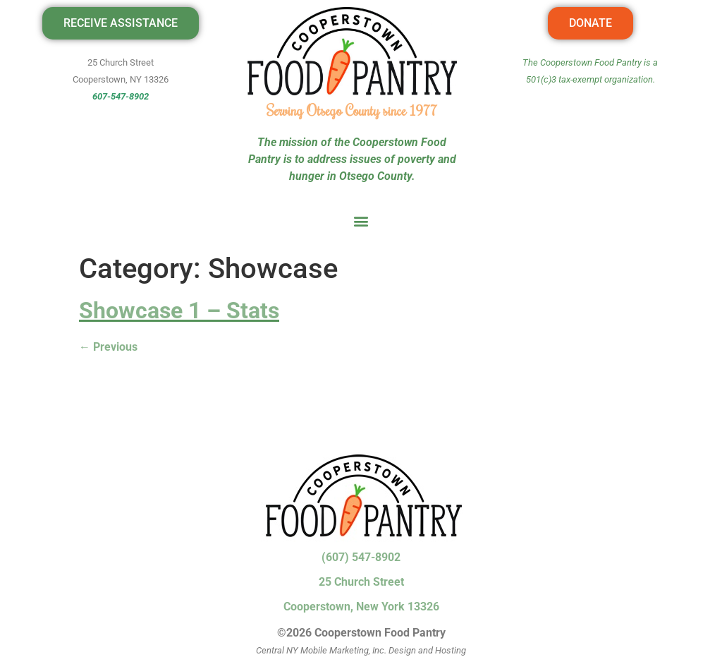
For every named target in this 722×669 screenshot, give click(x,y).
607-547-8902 (120, 96)
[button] (361, 220)
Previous (108, 347)
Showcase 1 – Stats (179, 310)
